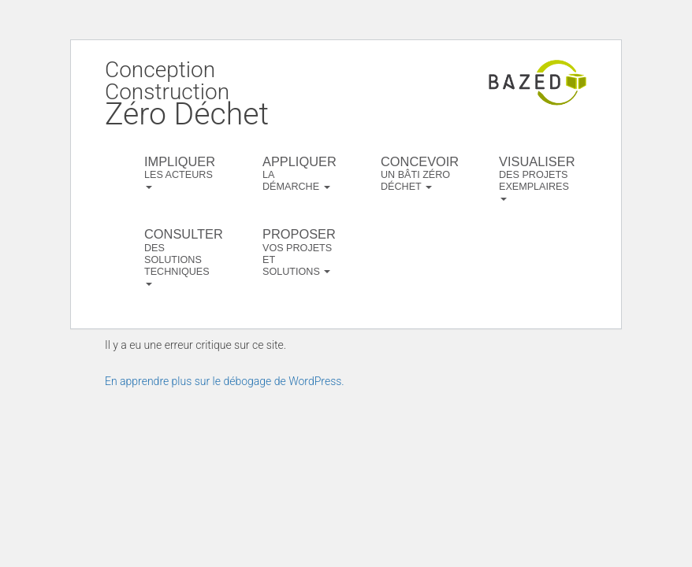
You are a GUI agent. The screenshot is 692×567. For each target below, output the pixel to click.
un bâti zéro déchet (418, 173)
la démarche (299, 173)
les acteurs (179, 171)
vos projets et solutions (299, 251)
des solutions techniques (181, 256)
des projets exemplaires (536, 177)
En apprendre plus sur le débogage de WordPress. (224, 381)
